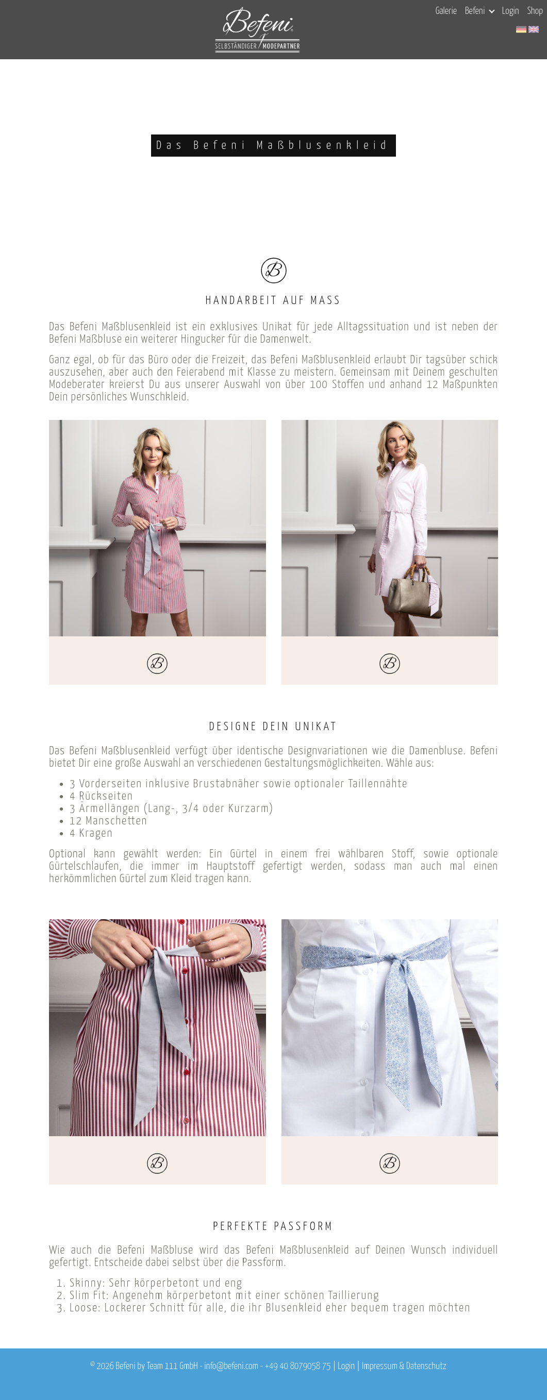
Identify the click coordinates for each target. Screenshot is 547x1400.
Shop (535, 11)
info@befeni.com (231, 1366)
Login (510, 11)
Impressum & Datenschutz (404, 1366)
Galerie (446, 11)
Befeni (479, 11)
